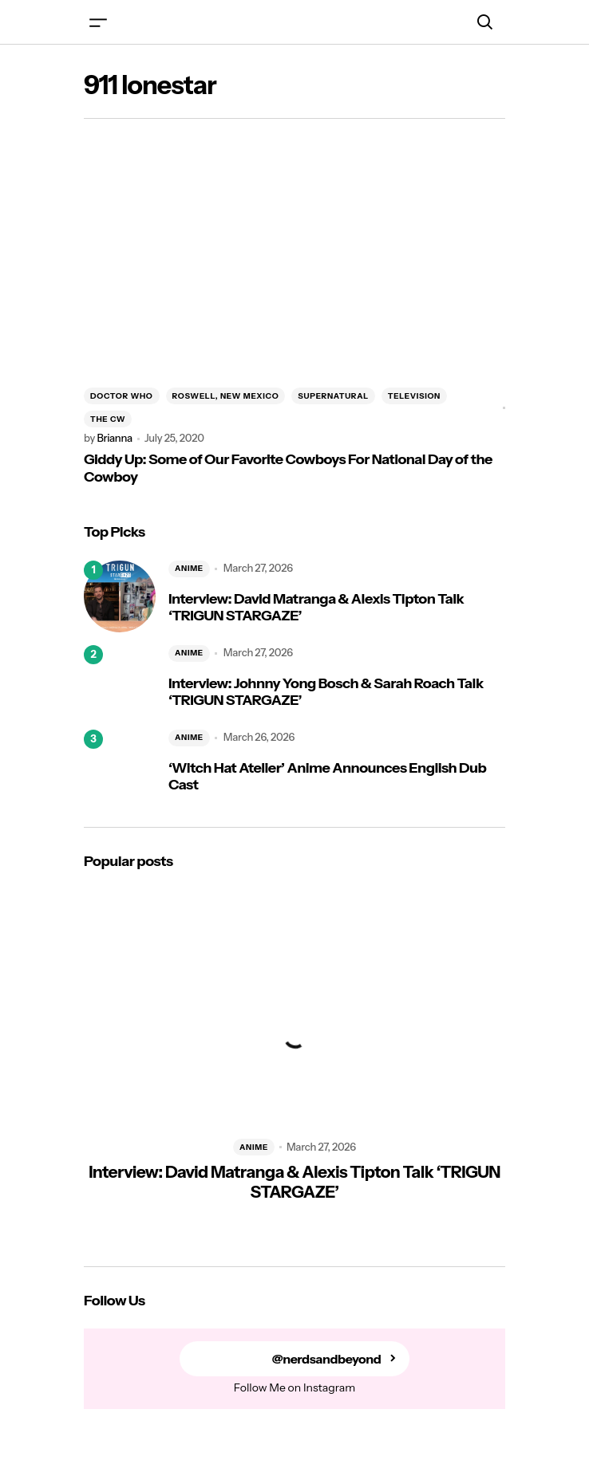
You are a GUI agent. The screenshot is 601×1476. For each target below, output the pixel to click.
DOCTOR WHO (121, 396)
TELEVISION (414, 396)
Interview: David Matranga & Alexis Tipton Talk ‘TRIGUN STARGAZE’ (316, 608)
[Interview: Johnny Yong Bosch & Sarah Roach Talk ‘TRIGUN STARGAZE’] (120, 681)
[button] (98, 22)
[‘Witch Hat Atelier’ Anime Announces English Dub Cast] (120, 765)
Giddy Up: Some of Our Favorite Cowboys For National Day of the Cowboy (288, 468)
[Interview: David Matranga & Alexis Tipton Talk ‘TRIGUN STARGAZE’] (120, 596)
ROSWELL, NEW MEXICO (225, 396)
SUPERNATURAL (333, 396)
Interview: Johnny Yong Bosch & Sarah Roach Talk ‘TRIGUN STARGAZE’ (326, 692)
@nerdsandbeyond (327, 1359)
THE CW (107, 419)
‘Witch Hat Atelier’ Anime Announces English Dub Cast (327, 777)
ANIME (189, 568)
